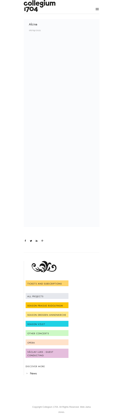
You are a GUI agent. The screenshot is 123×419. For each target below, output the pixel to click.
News (33, 373)
